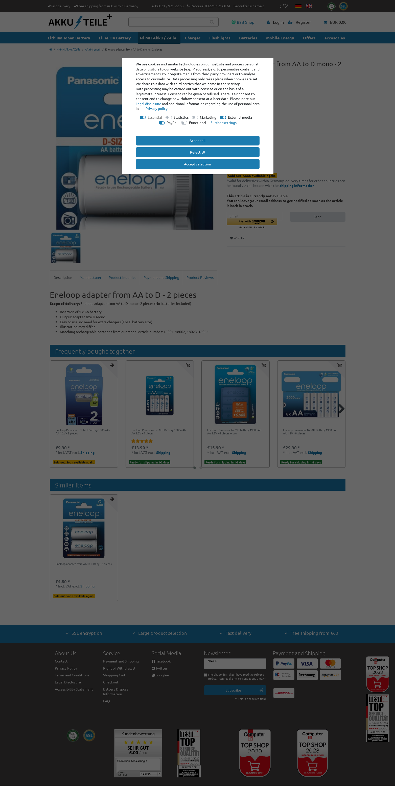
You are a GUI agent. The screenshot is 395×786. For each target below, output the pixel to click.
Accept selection (197, 164)
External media (240, 117)
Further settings (224, 122)
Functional (197, 122)
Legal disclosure (148, 103)
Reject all (197, 152)
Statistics (181, 117)
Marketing (208, 117)
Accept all (197, 140)
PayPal (172, 122)
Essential (155, 117)
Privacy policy (157, 108)
